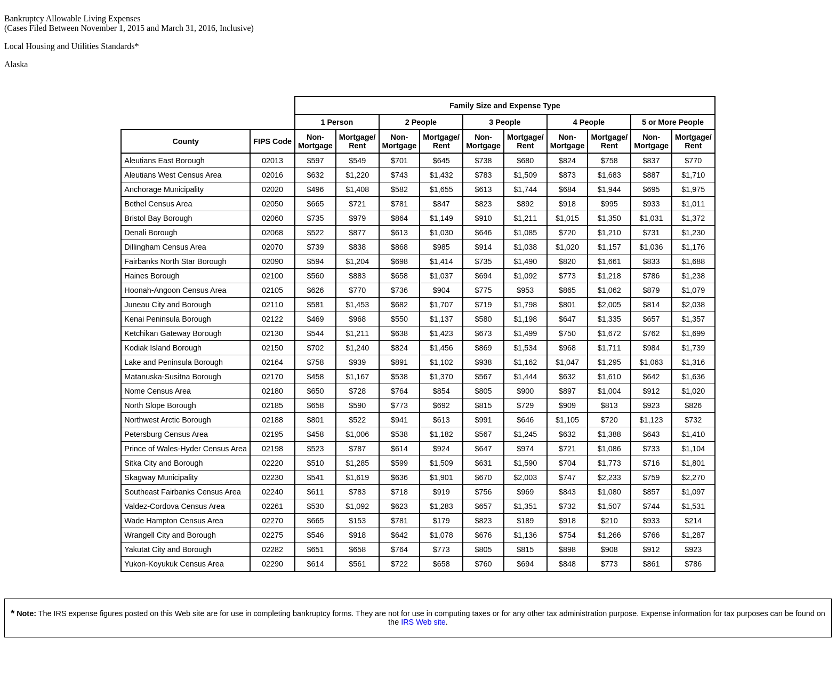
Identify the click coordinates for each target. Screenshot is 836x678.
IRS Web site (423, 622)
